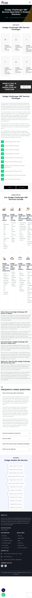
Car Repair (4, 535)
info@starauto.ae (8, 556)
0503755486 (18, 559)
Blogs (19, 540)
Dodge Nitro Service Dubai (16, 500)
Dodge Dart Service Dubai (16, 490)
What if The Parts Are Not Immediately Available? (15, 444)
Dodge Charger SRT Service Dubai (16, 483)
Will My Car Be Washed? (9, 449)
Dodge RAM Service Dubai (16, 504)
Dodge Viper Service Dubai (16, 507)
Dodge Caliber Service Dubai (16, 469)
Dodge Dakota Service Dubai (16, 486)
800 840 (6, 379)
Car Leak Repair (5, 547)
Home (6, 17)
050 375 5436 (7, 559)
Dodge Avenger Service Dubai (16, 466)
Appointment (21, 545)
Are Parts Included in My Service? (11, 433)
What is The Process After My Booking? (13, 393)
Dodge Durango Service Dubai (16, 493)
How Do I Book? (6, 438)
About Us (20, 535)
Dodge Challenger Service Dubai (16, 473)
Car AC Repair (5, 545)
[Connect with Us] (2, 566)
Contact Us (20, 543)
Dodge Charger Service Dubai (16, 479)
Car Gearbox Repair (6, 543)
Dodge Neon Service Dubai (16, 497)
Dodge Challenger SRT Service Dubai (16, 476)
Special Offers (21, 538)
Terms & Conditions (22, 547)
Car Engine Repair (6, 538)
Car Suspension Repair (7, 540)
